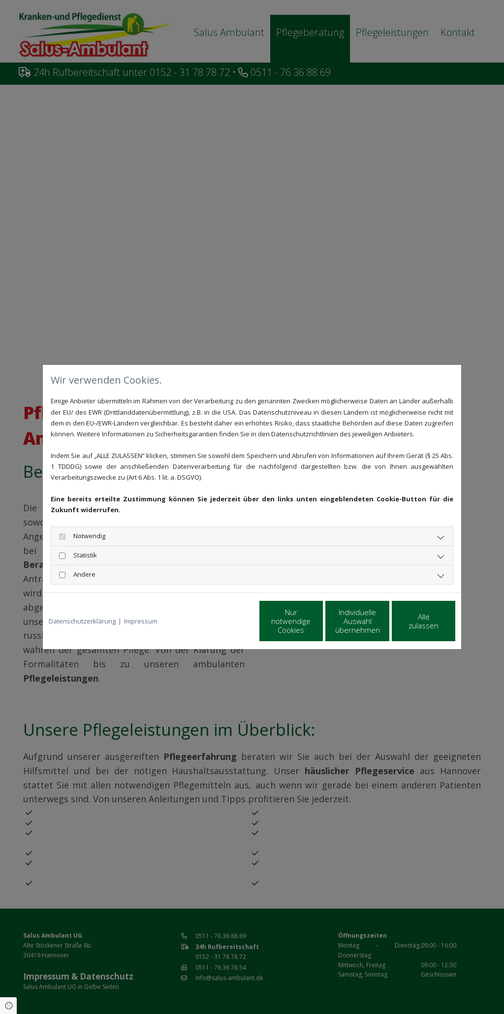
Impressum (141, 621)
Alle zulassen (410, 621)
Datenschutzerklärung (82, 621)
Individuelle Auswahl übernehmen (316, 621)
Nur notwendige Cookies (223, 621)
